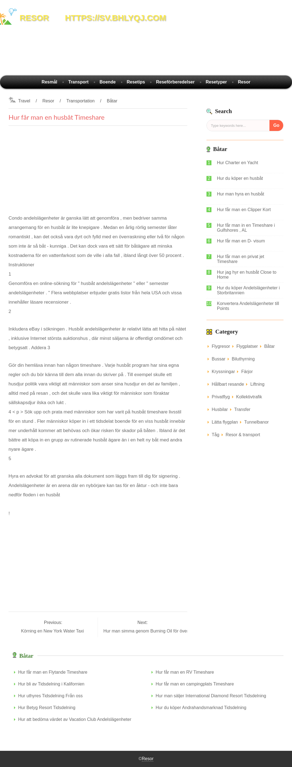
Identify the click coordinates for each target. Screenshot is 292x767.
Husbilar (220, 409)
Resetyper (216, 82)
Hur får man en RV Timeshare (185, 672)
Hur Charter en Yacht (237, 162)
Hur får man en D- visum (241, 241)
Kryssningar (223, 371)
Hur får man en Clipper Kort (244, 209)
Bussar (218, 359)
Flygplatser (247, 346)
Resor (244, 82)
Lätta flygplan (225, 422)
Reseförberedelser (175, 82)
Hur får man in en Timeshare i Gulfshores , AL (246, 228)
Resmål (49, 82)
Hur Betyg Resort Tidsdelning (46, 707)
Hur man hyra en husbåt (240, 194)
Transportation (80, 101)
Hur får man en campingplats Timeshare (195, 684)
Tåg (215, 434)
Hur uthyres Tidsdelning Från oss (50, 695)
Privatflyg (221, 396)
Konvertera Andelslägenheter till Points (248, 306)
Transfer (242, 409)
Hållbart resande (228, 384)
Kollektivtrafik (249, 396)
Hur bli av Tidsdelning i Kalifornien (51, 684)
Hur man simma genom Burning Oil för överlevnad (152, 631)
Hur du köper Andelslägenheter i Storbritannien (248, 290)
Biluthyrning (243, 359)
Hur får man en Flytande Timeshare (52, 672)
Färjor (247, 371)
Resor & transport (243, 434)
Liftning (257, 384)
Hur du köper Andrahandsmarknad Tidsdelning (201, 707)
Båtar (112, 101)
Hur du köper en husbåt (240, 178)
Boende (108, 82)
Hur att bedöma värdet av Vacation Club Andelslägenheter (74, 719)
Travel (24, 101)
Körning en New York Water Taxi (53, 631)
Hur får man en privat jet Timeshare (240, 259)
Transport (78, 82)
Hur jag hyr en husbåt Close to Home (246, 274)
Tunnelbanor (256, 422)
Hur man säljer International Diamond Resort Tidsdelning (211, 695)
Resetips (136, 82)
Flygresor (221, 346)
